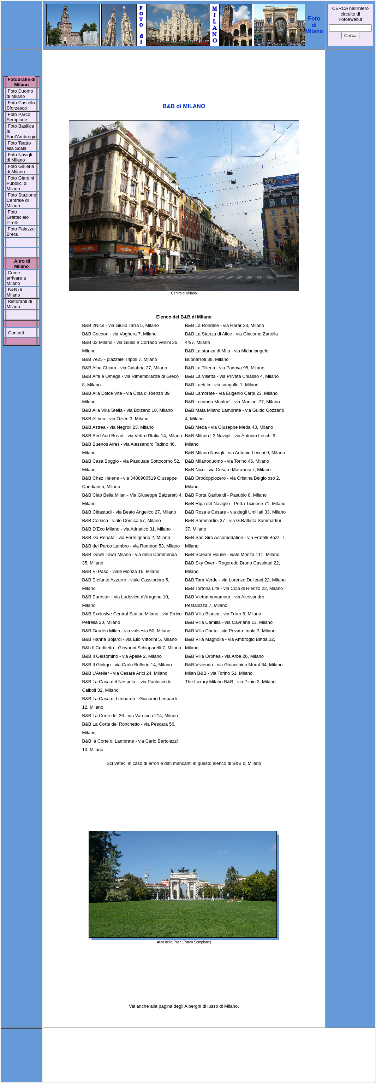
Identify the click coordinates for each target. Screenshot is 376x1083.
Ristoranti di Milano (19, 304)
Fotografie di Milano (22, 82)
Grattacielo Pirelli (17, 220)
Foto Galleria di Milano (20, 169)
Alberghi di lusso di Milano (211, 1006)
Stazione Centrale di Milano (21, 200)
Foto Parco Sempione (18, 117)
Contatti (16, 332)
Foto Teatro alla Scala (18, 145)
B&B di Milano (14, 292)
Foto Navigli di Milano (19, 157)
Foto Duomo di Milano (19, 93)
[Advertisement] (184, 72)
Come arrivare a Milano (16, 278)
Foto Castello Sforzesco (20, 105)
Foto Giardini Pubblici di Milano (20, 183)
